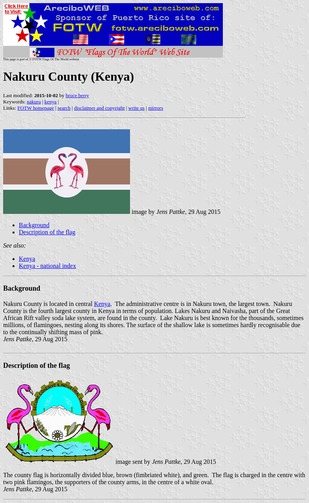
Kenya (27, 258)
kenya (51, 102)
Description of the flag (47, 232)
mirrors (155, 108)
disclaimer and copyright (99, 108)
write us (136, 108)
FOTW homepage (35, 108)
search (64, 108)
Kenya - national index (47, 265)
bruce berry (77, 95)
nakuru (34, 102)
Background (34, 225)
